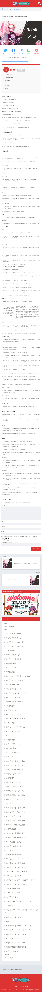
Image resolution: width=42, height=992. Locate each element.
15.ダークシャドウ (13, 888)
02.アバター (6, 629)
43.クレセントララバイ (14, 770)
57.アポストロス (12, 710)
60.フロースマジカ (13, 697)
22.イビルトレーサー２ (14, 859)
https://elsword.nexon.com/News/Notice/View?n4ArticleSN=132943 (15, 61)
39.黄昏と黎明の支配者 (14, 786)
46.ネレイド (10, 757)
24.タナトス (10, 850)
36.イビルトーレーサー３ (15, 799)
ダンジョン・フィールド (10, 83)
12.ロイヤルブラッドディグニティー (19, 901)
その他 (6, 88)
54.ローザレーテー (13, 723)
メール (3, 526)
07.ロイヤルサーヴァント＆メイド (19, 926)
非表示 (21, 70)
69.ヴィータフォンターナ (15, 659)
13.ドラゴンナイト (13, 897)
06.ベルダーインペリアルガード (18, 930)
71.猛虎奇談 (10, 650)
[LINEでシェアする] (28, 51)
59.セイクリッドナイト (14, 702)
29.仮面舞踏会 (11, 829)
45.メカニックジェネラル (15, 761)
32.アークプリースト (14, 816)
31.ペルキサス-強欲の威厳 (15, 821)
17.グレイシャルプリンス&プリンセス (20, 880)
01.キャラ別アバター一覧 (9, 626)
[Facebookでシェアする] (13, 51)
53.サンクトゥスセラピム (15, 727)
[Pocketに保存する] (36, 51)
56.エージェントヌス (14, 714)
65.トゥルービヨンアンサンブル (18, 676)
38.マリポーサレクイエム (15, 791)
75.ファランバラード (14, 634)
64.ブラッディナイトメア (15, 680)
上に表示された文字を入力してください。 (9, 542)
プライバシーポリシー (21, 986)
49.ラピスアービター (14, 744)
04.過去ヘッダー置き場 (8, 958)
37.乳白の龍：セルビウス (16, 795)
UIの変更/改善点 (8, 74)
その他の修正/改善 (9, 77)
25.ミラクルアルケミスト (15, 846)
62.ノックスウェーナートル (16, 689)
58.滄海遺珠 (10, 706)
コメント (3, 505)
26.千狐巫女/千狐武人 (14, 842)
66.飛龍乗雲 (10, 672)
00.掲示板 (6, 623)
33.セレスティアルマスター (16, 812)
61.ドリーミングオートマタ (16, 693)
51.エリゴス (10, 735)
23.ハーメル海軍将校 (14, 854)
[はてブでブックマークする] (21, 51)
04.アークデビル (12, 938)
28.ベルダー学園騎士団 (14, 833)
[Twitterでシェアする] (5, 51)
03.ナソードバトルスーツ (15, 943)
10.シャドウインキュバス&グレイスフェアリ (21, 911)
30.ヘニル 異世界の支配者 (15, 825)
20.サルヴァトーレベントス (16, 867)
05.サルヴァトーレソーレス (16, 934)
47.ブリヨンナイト (13, 753)
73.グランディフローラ (14, 642)
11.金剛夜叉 (10, 906)
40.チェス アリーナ (13, 782)
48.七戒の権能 (12, 748)
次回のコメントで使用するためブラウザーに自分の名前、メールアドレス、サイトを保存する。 (21, 536)
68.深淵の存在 (11, 663)
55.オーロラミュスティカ (15, 718)
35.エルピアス (11, 803)
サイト (2, 531)
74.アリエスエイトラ (14, 638)
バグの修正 (7, 80)
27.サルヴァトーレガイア (15, 838)
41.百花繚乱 (10, 778)
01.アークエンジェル (14, 951)
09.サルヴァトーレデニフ (15, 917)
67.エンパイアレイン (14, 667)
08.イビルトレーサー (14, 921)
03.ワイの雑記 (6, 954)
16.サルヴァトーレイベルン (16, 884)
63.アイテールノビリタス (15, 685)
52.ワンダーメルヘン (14, 731)
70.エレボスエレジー (14, 655)
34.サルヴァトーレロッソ (15, 808)
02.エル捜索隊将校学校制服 (16, 947)
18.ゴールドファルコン (14, 876)
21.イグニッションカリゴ (15, 863)
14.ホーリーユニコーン (14, 893)
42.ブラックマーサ (13, 774)
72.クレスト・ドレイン (14, 646)
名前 (2, 521)
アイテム (7, 85)
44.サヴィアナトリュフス (15, 765)
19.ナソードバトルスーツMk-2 (17, 871)
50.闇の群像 (10, 740)
